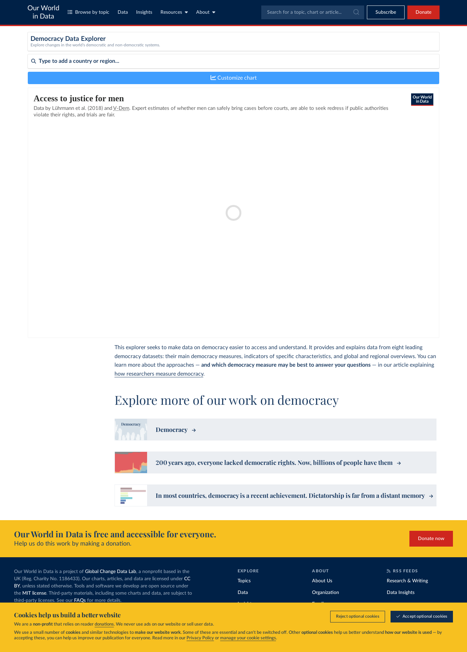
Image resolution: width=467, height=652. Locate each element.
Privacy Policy (200, 638)
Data (123, 12)
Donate (423, 12)
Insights (144, 12)
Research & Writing (407, 581)
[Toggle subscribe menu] (386, 12)
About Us (322, 581)
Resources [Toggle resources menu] (174, 12)
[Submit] (356, 12)
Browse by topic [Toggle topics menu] (88, 12)
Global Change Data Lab (110, 571)
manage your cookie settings (248, 638)
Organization (325, 592)
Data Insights (401, 592)
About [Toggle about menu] (205, 12)
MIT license (34, 593)
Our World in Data (43, 12)
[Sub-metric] (365, 49)
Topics (244, 581)
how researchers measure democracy (159, 374)
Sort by (35, 88)
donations (104, 624)
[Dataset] (152, 49)
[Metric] (258, 49)
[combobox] (312, 12)
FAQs (80, 600)
